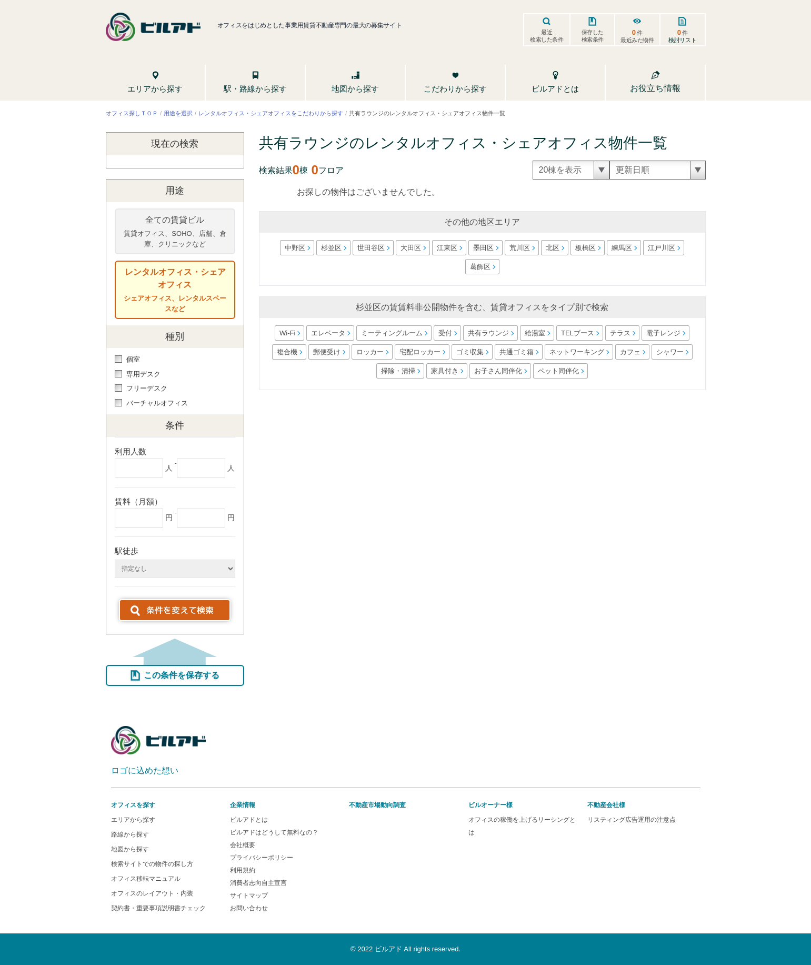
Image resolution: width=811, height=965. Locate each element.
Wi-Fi (287, 333)
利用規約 (242, 870)
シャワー (669, 352)
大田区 (411, 248)
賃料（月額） (138, 501)
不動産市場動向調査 (377, 805)
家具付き (444, 371)
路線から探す (129, 834)
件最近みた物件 (637, 35)
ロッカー (369, 352)
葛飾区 (479, 267)
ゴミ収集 (469, 352)
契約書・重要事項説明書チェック (158, 908)
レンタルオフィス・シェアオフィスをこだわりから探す (270, 113)
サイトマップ (249, 895)
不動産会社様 (606, 805)
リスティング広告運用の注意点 (631, 819)
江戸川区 (661, 248)
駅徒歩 (126, 550)
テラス (620, 333)
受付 (445, 333)
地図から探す (129, 849)
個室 (127, 359)
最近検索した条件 (547, 36)
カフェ (629, 352)
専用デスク (138, 374)
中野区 (295, 248)
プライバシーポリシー (261, 857)
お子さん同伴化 (498, 371)
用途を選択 (178, 113)
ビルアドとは (249, 819)
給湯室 (535, 333)
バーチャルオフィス (151, 403)
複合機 (286, 352)
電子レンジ (663, 333)
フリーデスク (141, 388)
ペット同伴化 (558, 371)
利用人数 (130, 451)
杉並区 (331, 248)
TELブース (577, 333)
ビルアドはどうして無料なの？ (274, 832)
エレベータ (328, 333)
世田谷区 (371, 248)
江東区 (447, 248)
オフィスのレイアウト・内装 (152, 893)
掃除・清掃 (398, 371)
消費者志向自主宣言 (258, 883)
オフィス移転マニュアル (145, 878)
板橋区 (585, 248)
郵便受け (326, 352)
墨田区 (483, 248)
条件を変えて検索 (180, 610)
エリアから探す (133, 819)
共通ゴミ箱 (516, 352)
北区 (552, 248)
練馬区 (622, 248)
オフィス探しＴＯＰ (131, 113)
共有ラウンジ (488, 333)
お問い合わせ (249, 908)
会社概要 (242, 845)
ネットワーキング (576, 352)
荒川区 (519, 248)
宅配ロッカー (419, 352)
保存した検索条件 (592, 36)
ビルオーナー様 (490, 805)
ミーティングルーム (392, 333)
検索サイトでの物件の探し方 (152, 864)
